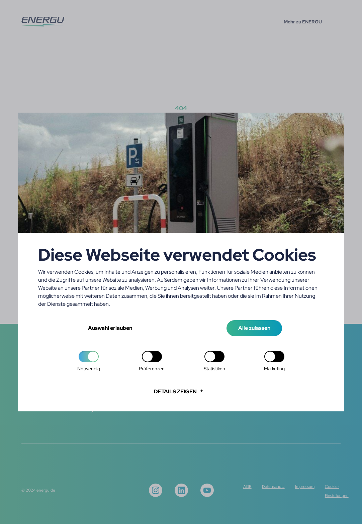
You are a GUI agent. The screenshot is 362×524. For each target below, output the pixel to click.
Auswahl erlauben (110, 328)
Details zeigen (175, 391)
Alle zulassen (254, 328)
